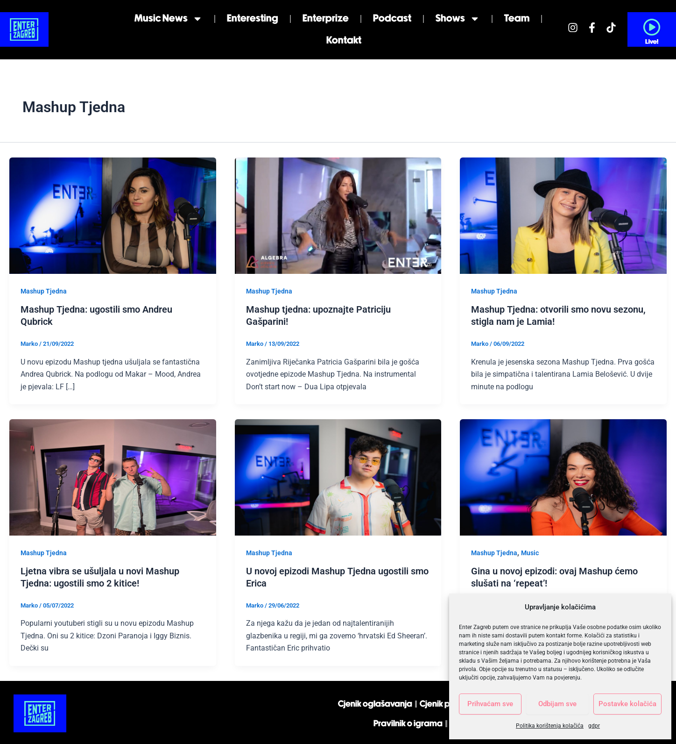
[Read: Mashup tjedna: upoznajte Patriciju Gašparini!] (338, 215)
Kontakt (343, 40)
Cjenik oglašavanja (375, 704)
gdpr (594, 726)
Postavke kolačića (627, 704)
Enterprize (326, 18)
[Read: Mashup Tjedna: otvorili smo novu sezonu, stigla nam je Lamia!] (563, 215)
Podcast (392, 18)
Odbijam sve (557, 704)
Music (530, 553)
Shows (458, 19)
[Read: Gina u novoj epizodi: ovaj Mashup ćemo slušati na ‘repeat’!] (563, 476)
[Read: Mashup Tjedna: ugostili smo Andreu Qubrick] (112, 215)
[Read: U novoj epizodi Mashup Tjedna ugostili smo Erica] (338, 476)
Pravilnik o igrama (408, 723)
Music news (168, 19)
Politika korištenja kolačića (550, 726)
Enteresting (252, 18)
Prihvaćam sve (490, 704)
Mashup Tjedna (44, 291)
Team (516, 18)
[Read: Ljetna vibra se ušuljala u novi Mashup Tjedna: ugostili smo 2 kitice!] (112, 476)
